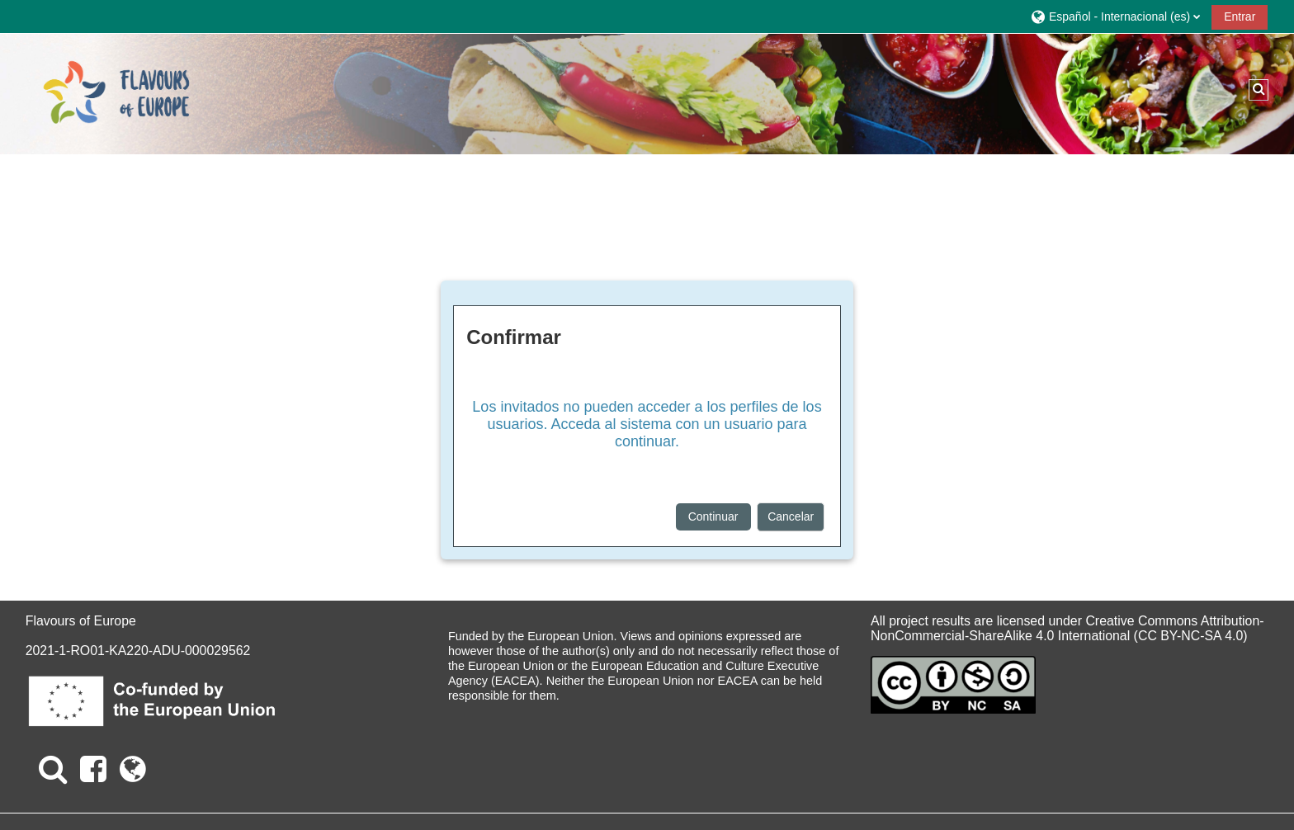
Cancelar (790, 516)
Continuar (713, 516)
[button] (1115, 16)
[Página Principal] (116, 93)
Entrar (1239, 16)
